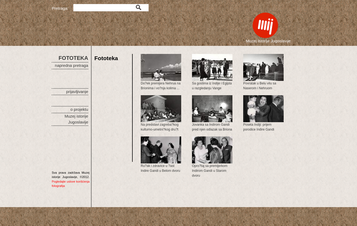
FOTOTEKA (73, 58)
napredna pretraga (71, 65)
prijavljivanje (77, 91)
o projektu (79, 109)
